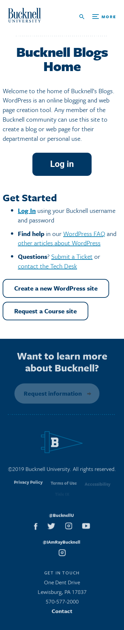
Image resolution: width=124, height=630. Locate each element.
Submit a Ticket (72, 256)
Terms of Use (64, 486)
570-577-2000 (62, 603)
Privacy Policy (28, 485)
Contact (62, 613)
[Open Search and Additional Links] (97, 16)
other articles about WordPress (59, 242)
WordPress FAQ (84, 233)
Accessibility (97, 486)
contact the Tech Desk (47, 265)
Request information (51, 393)
